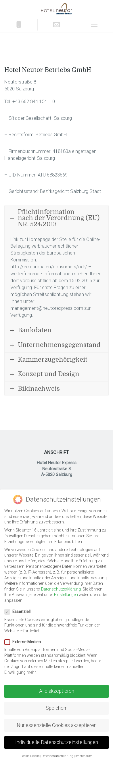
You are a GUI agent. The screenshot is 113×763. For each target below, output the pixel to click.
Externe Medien (24, 642)
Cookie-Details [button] (30, 756)
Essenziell (19, 611)
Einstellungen (66, 594)
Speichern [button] (57, 708)
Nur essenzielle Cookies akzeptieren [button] (57, 725)
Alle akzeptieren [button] (56, 691)
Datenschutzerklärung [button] (57, 756)
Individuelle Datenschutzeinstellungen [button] (56, 742)
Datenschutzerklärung (61, 589)
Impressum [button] (83, 756)
